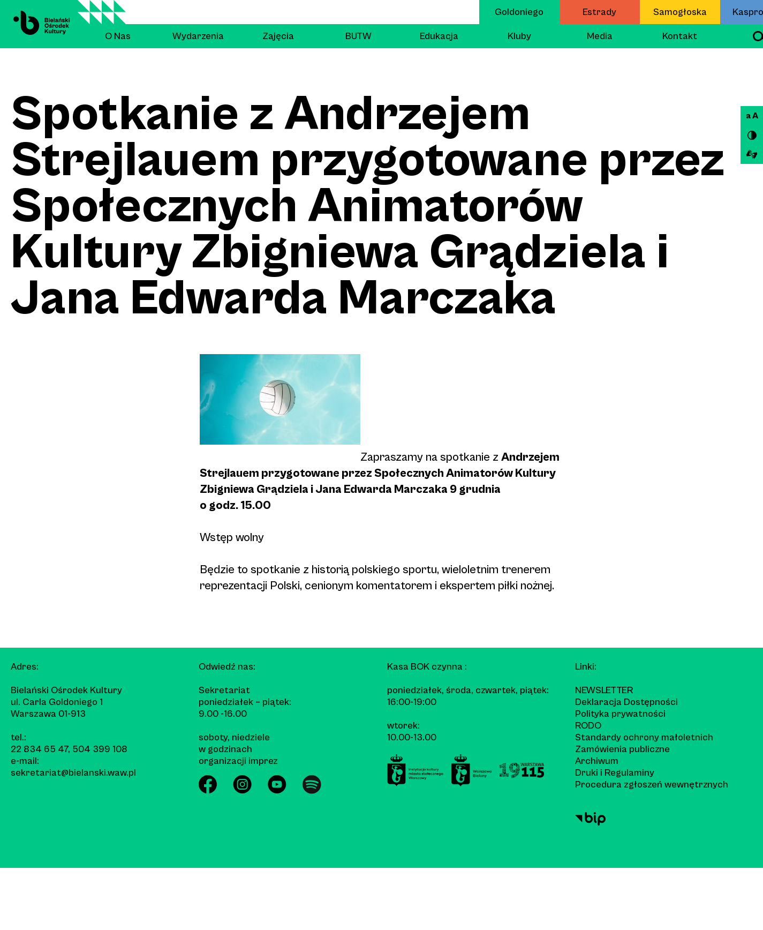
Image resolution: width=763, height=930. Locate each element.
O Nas (118, 36)
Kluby (519, 36)
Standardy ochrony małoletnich (644, 737)
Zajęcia (278, 36)
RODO (588, 725)
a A (752, 116)
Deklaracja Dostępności (626, 702)
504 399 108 (99, 749)
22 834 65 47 (39, 749)
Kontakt (679, 36)
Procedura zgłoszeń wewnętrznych (651, 784)
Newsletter (604, 690)
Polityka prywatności (620, 713)
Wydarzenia (198, 36)
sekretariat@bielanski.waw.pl (73, 772)
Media (600, 36)
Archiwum (596, 761)
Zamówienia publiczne (622, 749)
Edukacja (439, 36)
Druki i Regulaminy (614, 772)
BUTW (358, 36)
